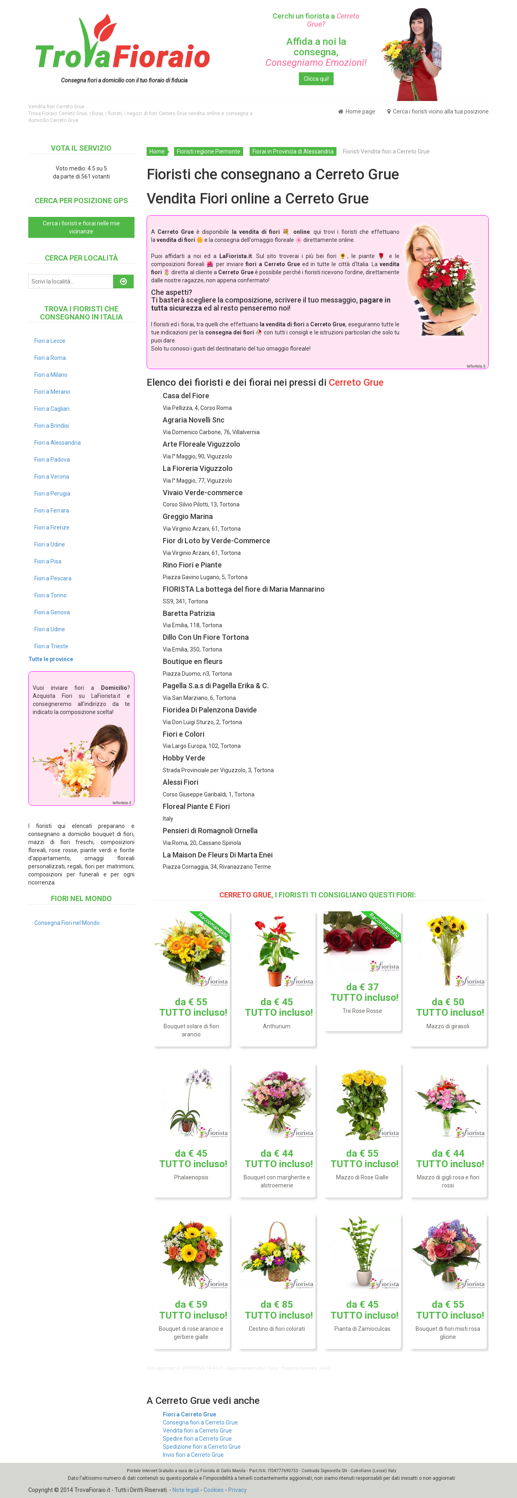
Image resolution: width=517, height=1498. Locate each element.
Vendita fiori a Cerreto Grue (197, 1430)
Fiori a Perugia (52, 493)
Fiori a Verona (51, 476)
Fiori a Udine (49, 544)
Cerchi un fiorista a (316, 20)
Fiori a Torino (50, 595)
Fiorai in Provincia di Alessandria (293, 151)
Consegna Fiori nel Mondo (67, 923)
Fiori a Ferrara (51, 510)
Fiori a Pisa (47, 561)
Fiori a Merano (52, 392)
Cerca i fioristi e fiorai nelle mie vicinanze (81, 227)
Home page (356, 111)
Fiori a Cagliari (51, 408)
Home (157, 151)
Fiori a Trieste (51, 646)
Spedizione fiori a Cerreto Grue (202, 1446)
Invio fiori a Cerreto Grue (193, 1455)
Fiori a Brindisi (51, 425)
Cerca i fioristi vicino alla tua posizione (438, 111)
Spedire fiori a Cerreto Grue (197, 1438)
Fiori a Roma (50, 358)
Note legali (185, 1490)
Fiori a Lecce (49, 341)
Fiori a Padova (52, 459)
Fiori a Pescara (52, 578)
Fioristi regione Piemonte (208, 151)
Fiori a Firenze (51, 527)
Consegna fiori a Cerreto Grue (200, 1422)
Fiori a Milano (50, 375)
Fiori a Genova (52, 612)
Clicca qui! (316, 79)
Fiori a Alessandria (57, 442)
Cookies (214, 1490)
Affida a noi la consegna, (316, 52)
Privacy (237, 1490)
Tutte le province (50, 659)
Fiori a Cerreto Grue (189, 1414)
